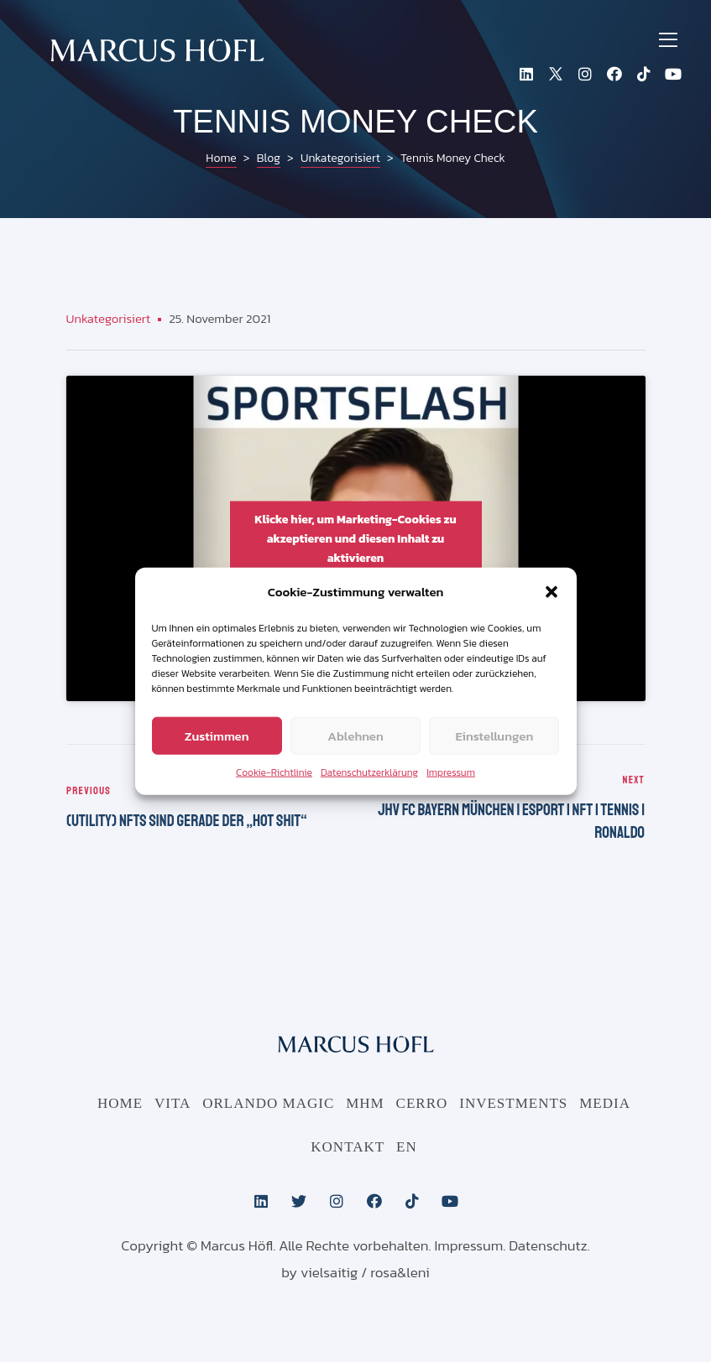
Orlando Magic (268, 1104)
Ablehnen (355, 735)
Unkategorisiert (108, 318)
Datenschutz (548, 1246)
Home (120, 1104)
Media (604, 1104)
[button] (551, 592)
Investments (513, 1104)
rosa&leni (400, 1273)
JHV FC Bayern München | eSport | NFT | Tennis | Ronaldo (505, 809)
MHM (365, 1104)
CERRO (422, 1104)
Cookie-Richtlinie (274, 772)
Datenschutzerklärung (369, 772)
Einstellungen (494, 735)
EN (406, 1148)
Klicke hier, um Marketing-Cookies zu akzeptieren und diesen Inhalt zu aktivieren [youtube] (355, 538)
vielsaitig (329, 1273)
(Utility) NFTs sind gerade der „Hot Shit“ (207, 809)
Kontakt (347, 1148)
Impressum (450, 772)
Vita (172, 1104)
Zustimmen (217, 735)
